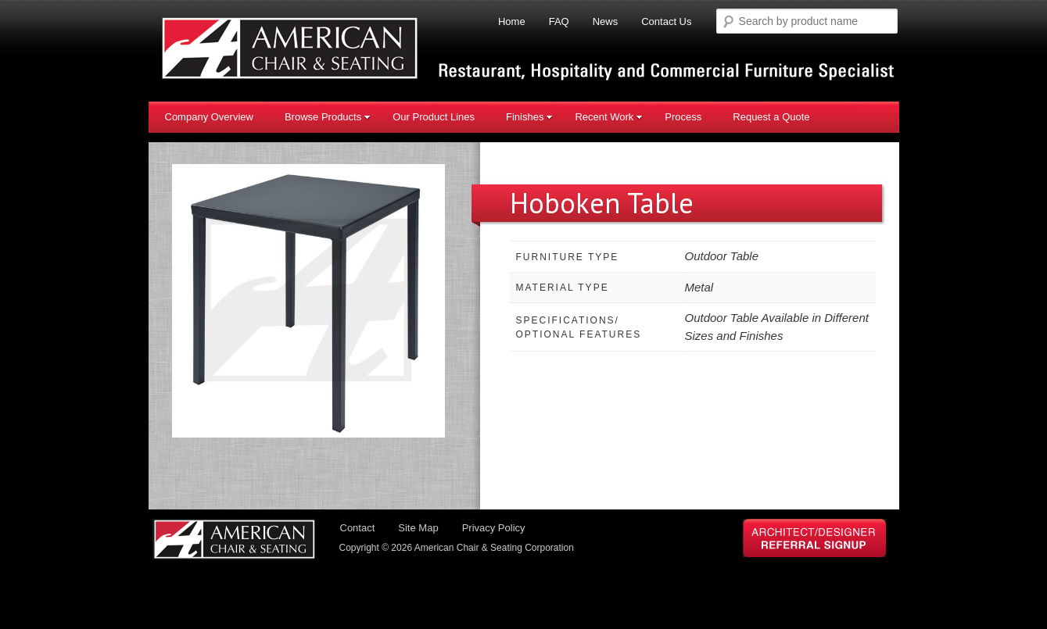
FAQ (559, 21)
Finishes (529, 117)
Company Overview (209, 117)
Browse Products (328, 117)
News (606, 21)
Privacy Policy (493, 528)
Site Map (418, 528)
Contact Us (666, 21)
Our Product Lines (434, 117)
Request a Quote (771, 117)
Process (683, 117)
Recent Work (609, 117)
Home (511, 21)
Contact (357, 528)
